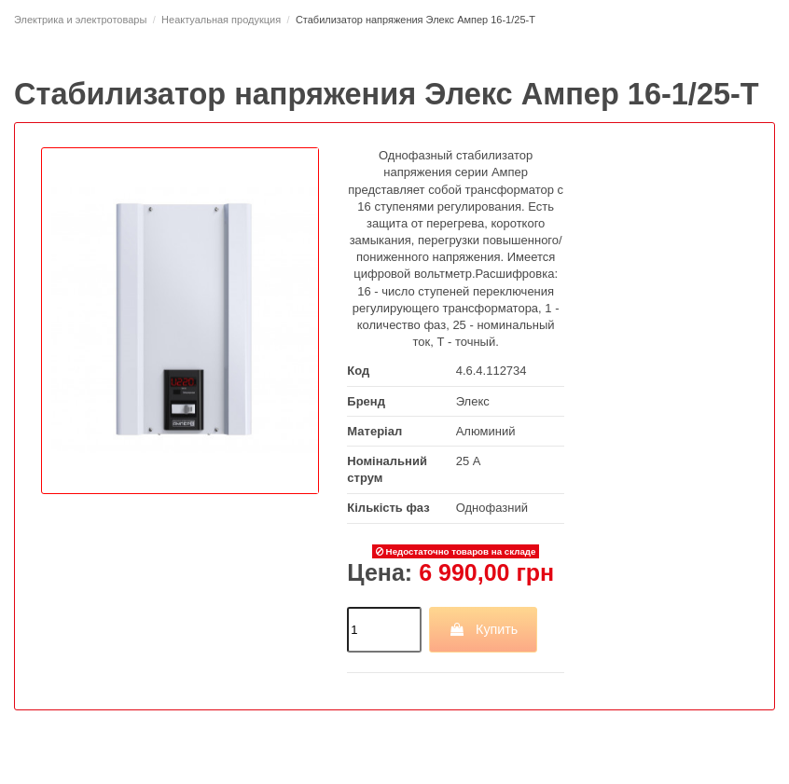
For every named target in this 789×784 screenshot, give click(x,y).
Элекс (473, 401)
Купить (484, 629)
